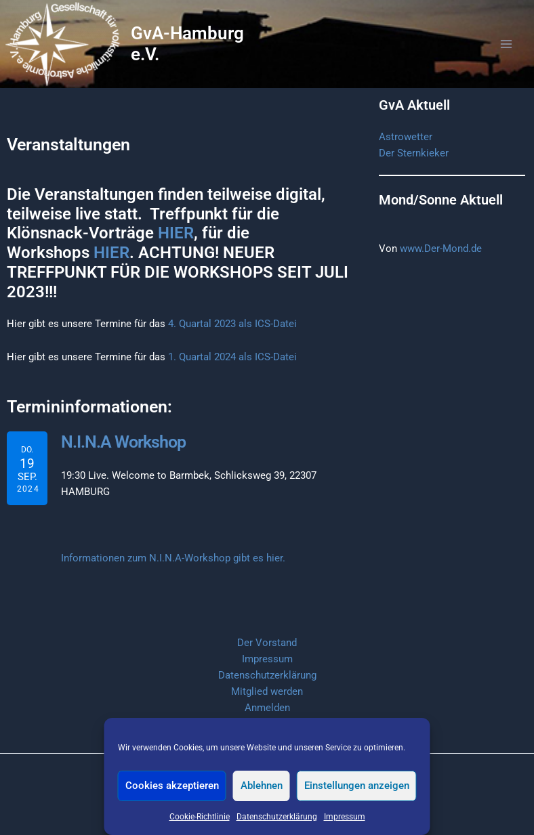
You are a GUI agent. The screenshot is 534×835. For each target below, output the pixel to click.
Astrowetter (405, 152)
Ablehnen (262, 785)
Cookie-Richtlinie (199, 816)
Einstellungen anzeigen (356, 785)
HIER (176, 247)
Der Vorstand (267, 643)
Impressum (344, 816)
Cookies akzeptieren (172, 785)
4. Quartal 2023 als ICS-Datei (232, 339)
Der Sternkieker (414, 168)
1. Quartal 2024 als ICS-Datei (232, 372)
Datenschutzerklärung (277, 816)
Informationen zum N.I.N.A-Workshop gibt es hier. (173, 571)
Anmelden (267, 708)
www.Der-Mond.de (441, 263)
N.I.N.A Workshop (121, 456)
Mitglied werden (267, 691)
